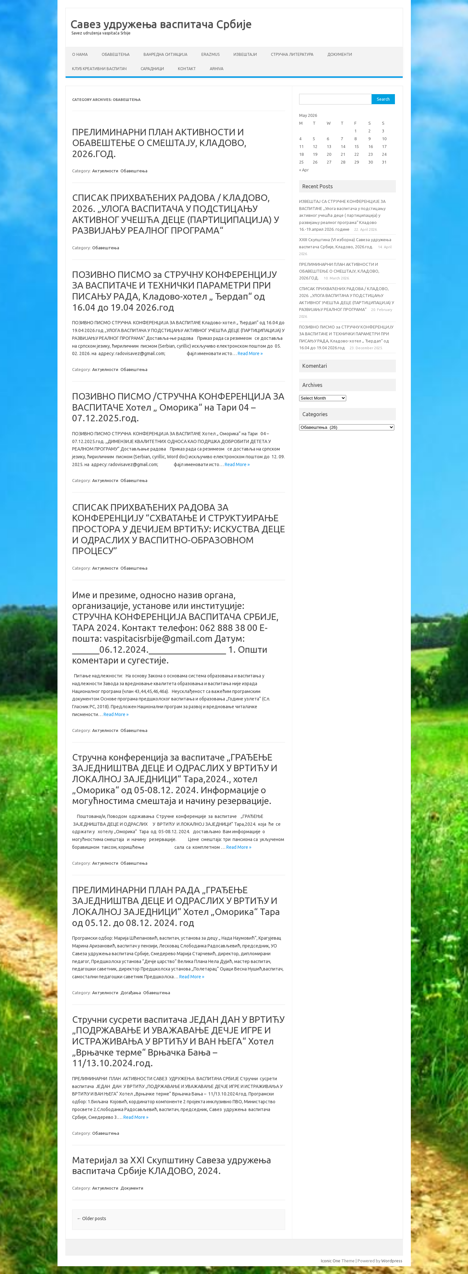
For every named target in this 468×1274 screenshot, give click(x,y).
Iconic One (330, 1260)
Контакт (187, 69)
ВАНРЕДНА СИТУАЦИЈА (165, 54)
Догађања (130, 992)
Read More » (250, 353)
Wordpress (391, 1260)
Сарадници (152, 69)
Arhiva (216, 69)
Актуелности (105, 170)
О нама (80, 54)
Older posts (91, 1218)
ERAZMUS (210, 54)
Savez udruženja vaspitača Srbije (101, 33)
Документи (339, 54)
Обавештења (116, 54)
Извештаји (245, 54)
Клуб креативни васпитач (99, 69)
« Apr (304, 169)
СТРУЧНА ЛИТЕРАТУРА (292, 54)
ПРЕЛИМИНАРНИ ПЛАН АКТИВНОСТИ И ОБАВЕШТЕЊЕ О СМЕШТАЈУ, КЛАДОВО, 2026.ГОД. (159, 143)
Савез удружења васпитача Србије (161, 24)
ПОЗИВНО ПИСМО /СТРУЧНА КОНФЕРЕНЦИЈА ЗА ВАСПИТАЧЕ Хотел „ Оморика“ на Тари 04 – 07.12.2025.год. (178, 407)
